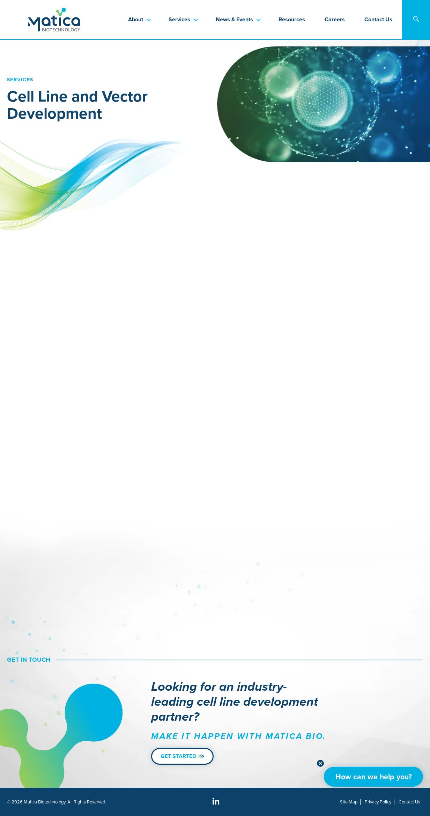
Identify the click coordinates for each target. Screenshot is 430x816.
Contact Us (378, 19)
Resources (292, 19)
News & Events (234, 19)
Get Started (182, 756)
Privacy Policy (378, 802)
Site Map (348, 802)
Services (179, 19)
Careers (335, 19)
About (135, 19)
